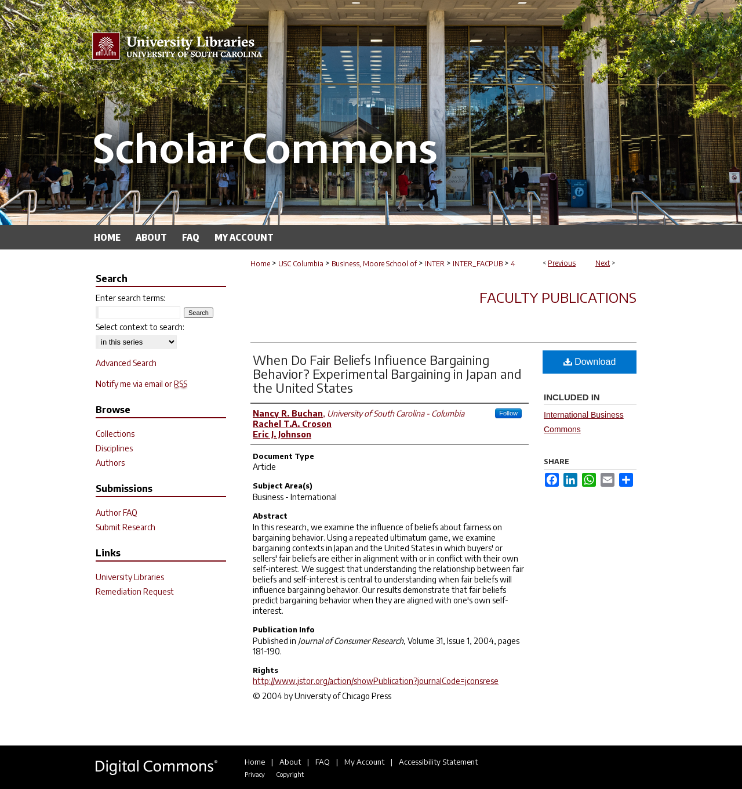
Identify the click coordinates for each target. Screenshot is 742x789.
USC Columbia (300, 263)
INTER (435, 263)
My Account (364, 761)
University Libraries (130, 577)
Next (602, 263)
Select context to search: (140, 327)
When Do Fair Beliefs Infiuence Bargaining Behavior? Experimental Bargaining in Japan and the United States (387, 374)
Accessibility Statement (438, 761)
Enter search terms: (130, 298)
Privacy (255, 774)
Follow (508, 413)
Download (589, 362)
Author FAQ (116, 512)
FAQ (322, 761)
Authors (110, 463)
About (290, 761)
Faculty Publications (557, 297)
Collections (115, 434)
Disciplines (114, 448)
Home (260, 263)
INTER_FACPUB (478, 263)
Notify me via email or (141, 384)
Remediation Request (135, 591)
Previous (562, 263)
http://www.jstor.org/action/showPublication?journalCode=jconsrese (376, 681)
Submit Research (125, 527)
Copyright (290, 774)
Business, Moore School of (374, 263)
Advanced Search (126, 363)
